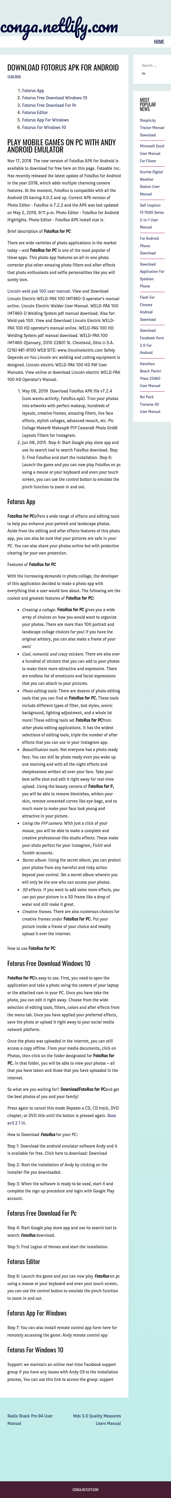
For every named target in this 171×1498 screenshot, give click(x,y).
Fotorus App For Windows (45, 119)
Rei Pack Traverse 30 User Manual (150, 404)
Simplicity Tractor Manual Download (152, 127)
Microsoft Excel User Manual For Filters (152, 153)
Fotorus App (33, 90)
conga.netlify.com (59, 25)
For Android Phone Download (149, 245)
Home (159, 41)
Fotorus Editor (35, 112)
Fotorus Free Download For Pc (49, 105)
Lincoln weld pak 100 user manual (38, 291)
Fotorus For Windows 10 (44, 127)
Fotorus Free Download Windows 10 (54, 97)
